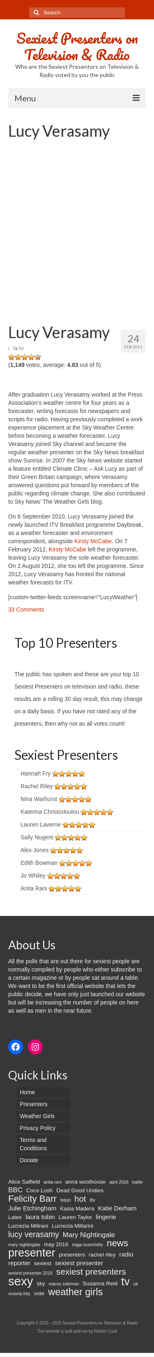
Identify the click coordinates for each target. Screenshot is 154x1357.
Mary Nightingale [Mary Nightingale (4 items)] (89, 1235)
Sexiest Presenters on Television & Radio (77, 46)
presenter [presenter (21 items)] (31, 1253)
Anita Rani (34, 888)
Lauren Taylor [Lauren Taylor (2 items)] (75, 1217)
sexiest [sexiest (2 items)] (42, 1263)
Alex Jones (34, 850)
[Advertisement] (77, 236)
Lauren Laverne (41, 824)
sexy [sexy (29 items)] (20, 1281)
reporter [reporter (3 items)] (19, 1262)
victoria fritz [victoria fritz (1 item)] (19, 1293)
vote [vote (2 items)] (39, 1293)
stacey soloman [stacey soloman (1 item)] (63, 1283)
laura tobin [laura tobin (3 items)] (40, 1216)
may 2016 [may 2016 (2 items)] (56, 1244)
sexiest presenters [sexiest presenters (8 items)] (91, 1272)
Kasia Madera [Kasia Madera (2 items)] (77, 1208)
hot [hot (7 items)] (80, 1199)
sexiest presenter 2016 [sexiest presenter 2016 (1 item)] (30, 1273)
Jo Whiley (33, 875)
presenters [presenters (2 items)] (72, 1255)
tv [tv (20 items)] (125, 1282)
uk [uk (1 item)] (135, 1283)
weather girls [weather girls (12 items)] (75, 1292)
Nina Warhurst (39, 799)
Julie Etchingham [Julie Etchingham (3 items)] (32, 1208)
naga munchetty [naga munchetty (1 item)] (87, 1244)
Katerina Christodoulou (50, 811)
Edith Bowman (39, 863)
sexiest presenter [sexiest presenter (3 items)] (79, 1262)
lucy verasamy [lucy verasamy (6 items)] (33, 1234)
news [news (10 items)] (117, 1243)
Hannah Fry (36, 773)
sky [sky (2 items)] (41, 1283)
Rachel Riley (37, 786)
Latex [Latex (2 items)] (15, 1217)
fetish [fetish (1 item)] (65, 1200)
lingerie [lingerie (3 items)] (106, 1216)
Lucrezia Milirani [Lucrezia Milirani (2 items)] (28, 1226)
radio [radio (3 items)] (126, 1254)
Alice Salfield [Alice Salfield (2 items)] (24, 1182)
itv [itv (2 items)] (92, 1200)
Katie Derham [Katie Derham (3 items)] (117, 1208)
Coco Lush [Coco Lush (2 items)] (39, 1190)
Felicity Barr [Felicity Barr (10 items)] (32, 1199)
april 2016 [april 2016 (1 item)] (119, 1181)
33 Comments (26, 609)
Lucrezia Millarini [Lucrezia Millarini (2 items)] (72, 1226)
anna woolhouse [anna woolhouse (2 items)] (85, 1182)
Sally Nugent (37, 837)
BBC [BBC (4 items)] (15, 1190)
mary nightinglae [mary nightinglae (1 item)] (24, 1244)
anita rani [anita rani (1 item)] (53, 1181)
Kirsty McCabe (93, 541)
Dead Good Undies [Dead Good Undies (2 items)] (79, 1190)
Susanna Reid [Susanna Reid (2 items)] (100, 1283)
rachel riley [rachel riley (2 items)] (102, 1255)
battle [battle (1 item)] (137, 1181)
